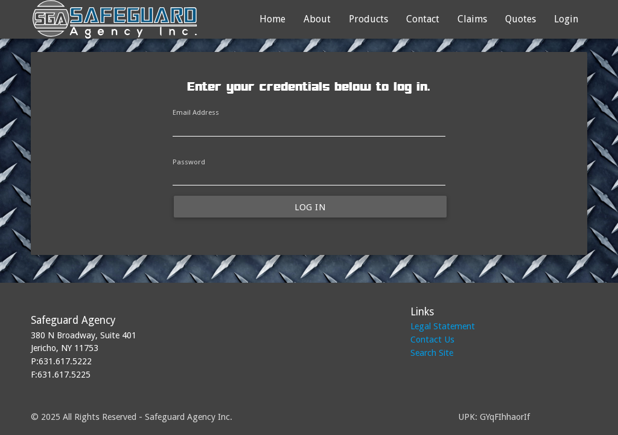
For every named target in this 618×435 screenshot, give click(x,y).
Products (368, 19)
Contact (422, 19)
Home (272, 19)
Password (189, 162)
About (317, 19)
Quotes (520, 19)
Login (566, 19)
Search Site (431, 352)
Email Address (196, 112)
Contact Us (432, 339)
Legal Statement (442, 326)
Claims (472, 19)
